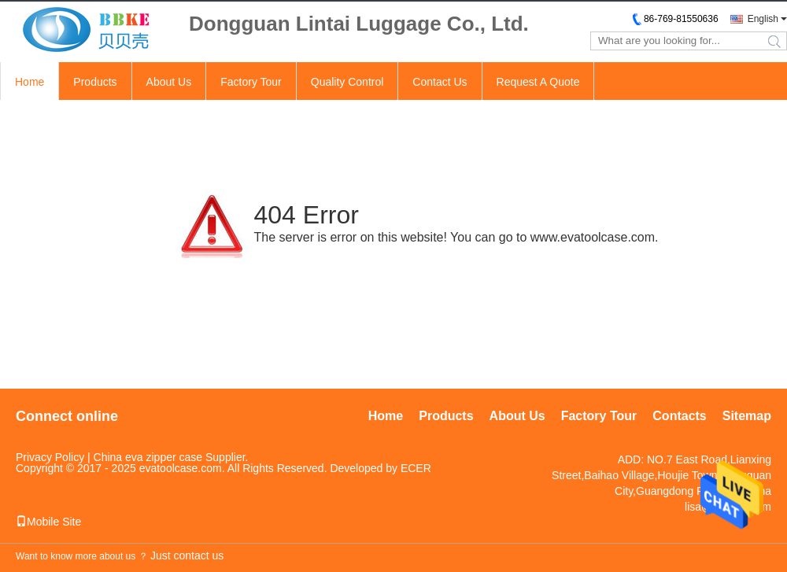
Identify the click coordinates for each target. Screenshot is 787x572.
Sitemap (746, 416)
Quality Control (347, 82)
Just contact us (187, 555)
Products (94, 82)
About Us (169, 82)
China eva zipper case (148, 457)
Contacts (679, 416)
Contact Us (439, 82)
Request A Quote (538, 82)
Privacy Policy (50, 457)
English (763, 18)
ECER (416, 468)
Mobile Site (48, 521)
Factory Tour (251, 82)
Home (29, 82)
